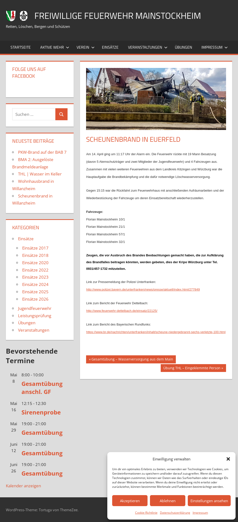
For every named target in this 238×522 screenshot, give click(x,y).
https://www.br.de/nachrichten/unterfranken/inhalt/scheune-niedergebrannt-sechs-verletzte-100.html (156, 332)
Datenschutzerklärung (175, 513)
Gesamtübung (42, 432)
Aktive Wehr (54, 47)
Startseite (20, 47)
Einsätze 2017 (35, 248)
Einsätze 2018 (35, 255)
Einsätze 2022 (35, 270)
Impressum (200, 513)
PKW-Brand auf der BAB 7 (42, 152)
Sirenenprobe (41, 412)
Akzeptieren (130, 500)
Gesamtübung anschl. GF (42, 388)
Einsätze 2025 (35, 291)
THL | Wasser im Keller (40, 174)
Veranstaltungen (148, 47)
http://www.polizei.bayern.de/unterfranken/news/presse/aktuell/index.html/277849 (143, 289)
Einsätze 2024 (35, 284)
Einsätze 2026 (35, 299)
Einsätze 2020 (35, 262)
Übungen (183, 47)
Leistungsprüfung (34, 315)
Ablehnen (168, 500)
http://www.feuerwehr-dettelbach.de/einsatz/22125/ (121, 311)
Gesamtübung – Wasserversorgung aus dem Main (132, 359)
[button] (228, 459)
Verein (86, 47)
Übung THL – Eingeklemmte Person (191, 368)
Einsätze (110, 47)
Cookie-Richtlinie (146, 513)
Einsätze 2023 (35, 277)
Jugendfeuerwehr (34, 308)
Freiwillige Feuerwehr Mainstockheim (117, 15)
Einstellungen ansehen (209, 500)
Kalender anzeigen (23, 486)
